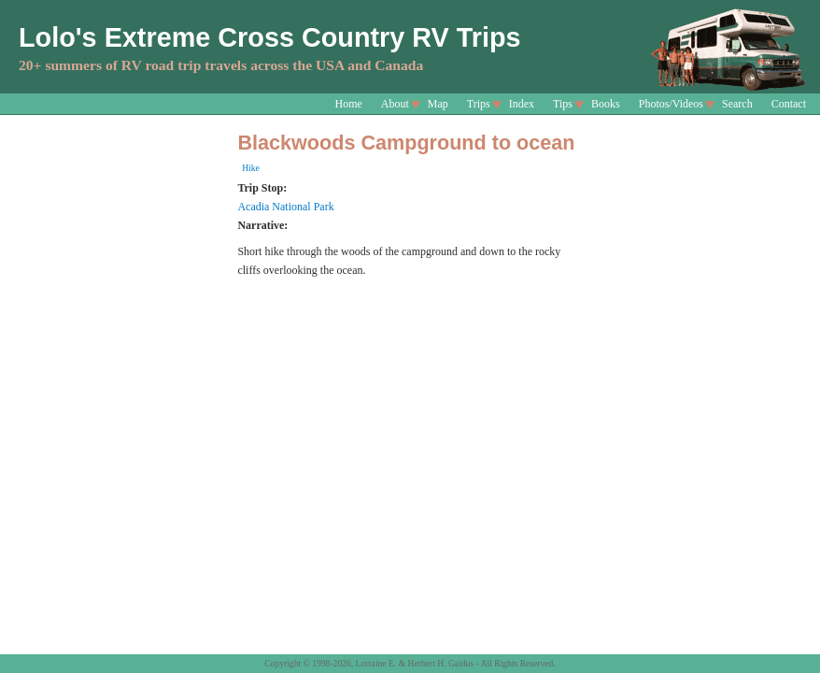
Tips (563, 103)
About (395, 103)
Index (521, 103)
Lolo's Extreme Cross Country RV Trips (270, 37)
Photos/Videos (671, 103)
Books (605, 103)
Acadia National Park (285, 206)
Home (348, 103)
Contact (788, 103)
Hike (251, 168)
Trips (478, 103)
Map (438, 103)
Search (737, 103)
